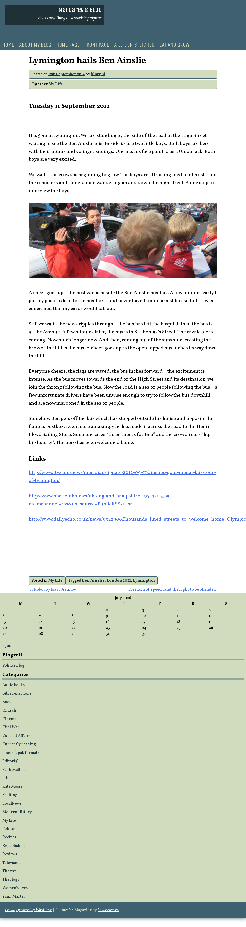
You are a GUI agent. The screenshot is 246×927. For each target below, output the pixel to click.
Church (9, 710)
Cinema (9, 719)
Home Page (68, 45)
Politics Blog (13, 665)
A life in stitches (134, 45)
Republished (13, 846)
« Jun (7, 646)
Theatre (9, 871)
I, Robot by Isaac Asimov (53, 589)
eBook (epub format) (20, 753)
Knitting (9, 795)
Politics (8, 829)
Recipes (9, 837)
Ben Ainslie (93, 580)
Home (8, 45)
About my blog (35, 45)
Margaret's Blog (80, 10)
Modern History (17, 812)
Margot (98, 74)
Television (11, 863)
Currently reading (19, 744)
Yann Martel (13, 896)
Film (6, 778)
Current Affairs (16, 736)
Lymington (144, 580)
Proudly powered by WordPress (28, 910)
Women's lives (15, 888)
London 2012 (119, 580)
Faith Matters (14, 769)
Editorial (10, 761)
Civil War (10, 727)
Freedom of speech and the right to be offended (172, 589)
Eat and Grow (174, 45)
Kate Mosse (12, 786)
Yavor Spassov (108, 910)
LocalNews (12, 803)
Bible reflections (16, 693)
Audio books (13, 685)
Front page (96, 45)
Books (7, 702)
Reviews (9, 854)
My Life (56, 84)
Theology (11, 879)
